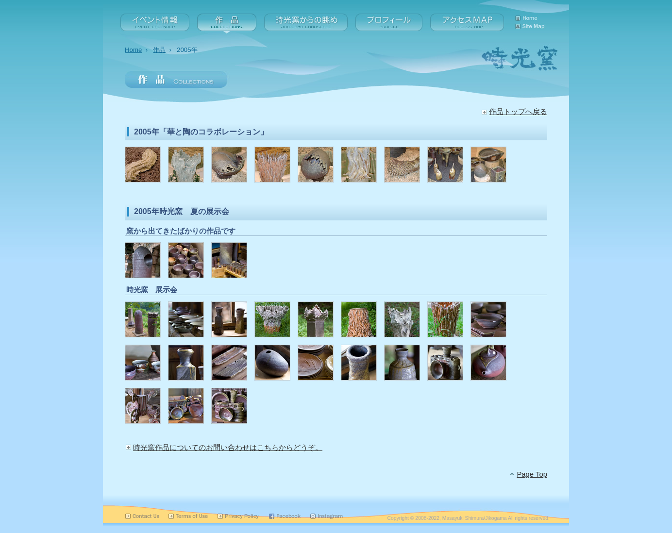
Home (133, 49)
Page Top (532, 474)
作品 (159, 49)
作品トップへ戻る (518, 112)
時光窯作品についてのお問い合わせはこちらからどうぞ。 (227, 447)
